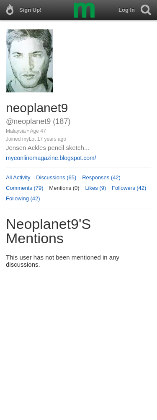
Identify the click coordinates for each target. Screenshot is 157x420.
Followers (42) (129, 188)
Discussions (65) (56, 177)
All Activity (18, 177)
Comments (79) (25, 188)
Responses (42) (101, 177)
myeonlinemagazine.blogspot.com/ (51, 158)
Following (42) (23, 198)
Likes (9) (95, 188)
